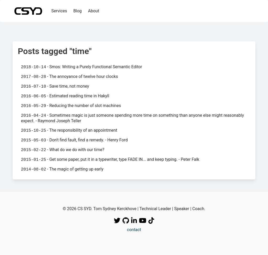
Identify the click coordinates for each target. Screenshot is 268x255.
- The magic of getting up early (62, 169)
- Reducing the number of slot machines (71, 106)
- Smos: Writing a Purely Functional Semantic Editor (81, 67)
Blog (77, 10)
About (93, 10)
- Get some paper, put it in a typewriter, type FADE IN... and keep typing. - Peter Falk (110, 159)
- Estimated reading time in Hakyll (65, 96)
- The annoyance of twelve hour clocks (69, 76)
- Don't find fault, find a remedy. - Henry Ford (74, 140)
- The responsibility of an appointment (69, 130)
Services (59, 10)
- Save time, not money (55, 86)
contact (134, 229)
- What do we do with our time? (62, 150)
